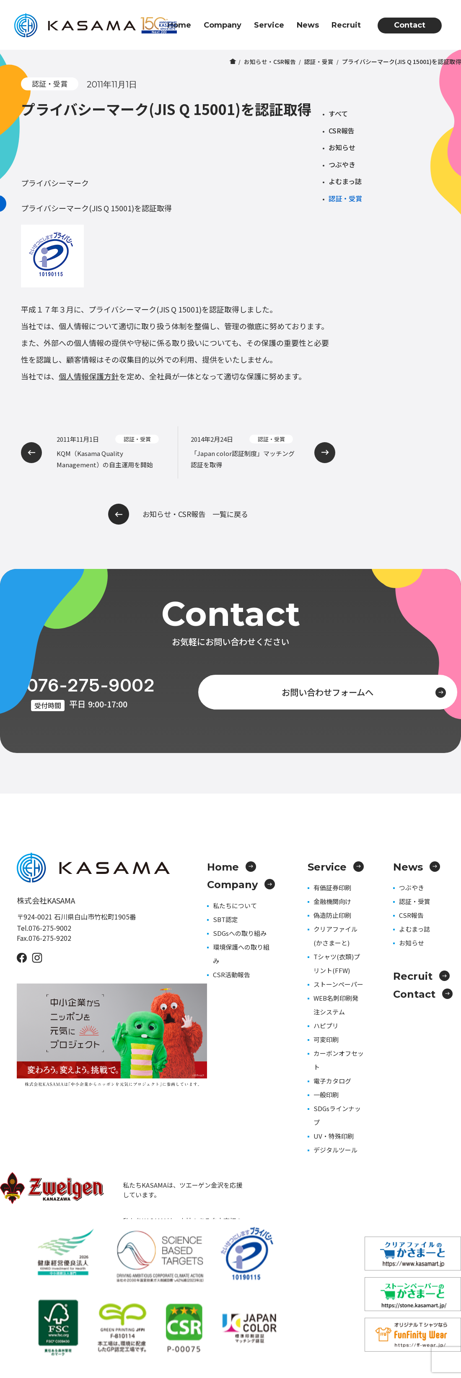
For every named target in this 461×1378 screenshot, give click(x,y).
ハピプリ (326, 1025)
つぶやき (342, 164)
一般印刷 (326, 1094)
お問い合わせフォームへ (346, 691)
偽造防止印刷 (332, 915)
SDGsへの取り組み (240, 933)
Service (269, 25)
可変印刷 (326, 1039)
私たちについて (235, 905)
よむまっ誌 (345, 181)
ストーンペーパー (338, 984)
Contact (409, 25)
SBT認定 (225, 919)
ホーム (232, 61)
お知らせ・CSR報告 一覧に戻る (178, 514)
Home (179, 25)
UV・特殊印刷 (333, 1136)
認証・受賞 (319, 61)
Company (222, 25)
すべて (338, 113)
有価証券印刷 (332, 887)
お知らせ (342, 147)
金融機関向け (332, 901)
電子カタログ (332, 1080)
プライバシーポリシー (431, 1326)
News (308, 25)
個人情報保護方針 (89, 376)
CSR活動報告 (231, 974)
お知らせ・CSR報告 (269, 61)
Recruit (346, 25)
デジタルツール (335, 1149)
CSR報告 (342, 131)
